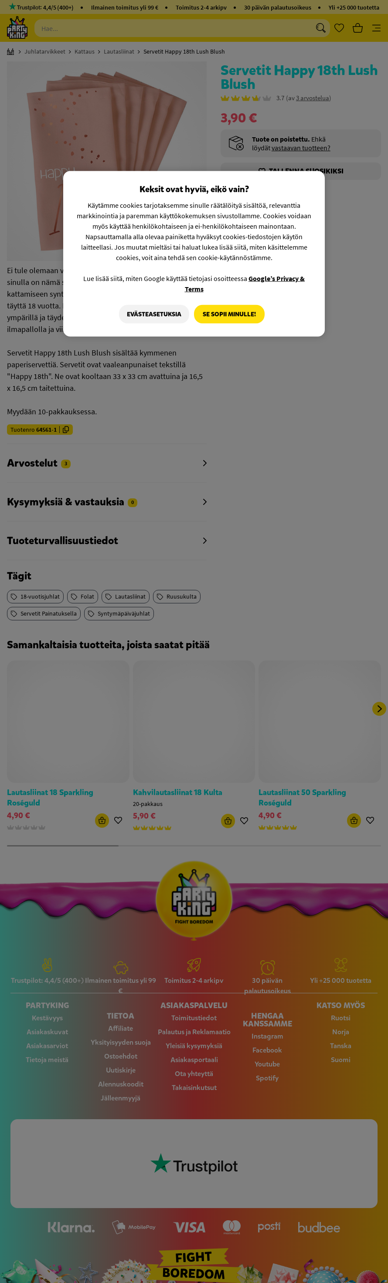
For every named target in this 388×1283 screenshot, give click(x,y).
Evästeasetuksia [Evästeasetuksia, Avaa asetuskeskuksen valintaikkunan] (153, 314)
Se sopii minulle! (229, 314)
